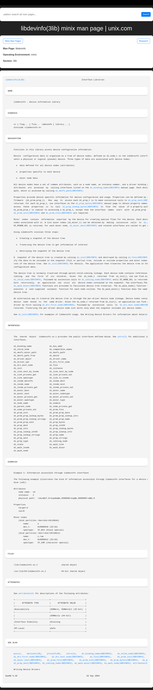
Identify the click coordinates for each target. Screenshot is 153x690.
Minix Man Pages (13, 41)
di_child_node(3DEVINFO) (27, 280)
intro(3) (122, 337)
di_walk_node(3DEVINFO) (117, 663)
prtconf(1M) (53, 654)
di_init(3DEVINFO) (87, 257)
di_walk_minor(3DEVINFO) (27, 286)
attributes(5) (26, 593)
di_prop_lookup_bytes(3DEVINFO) (80, 207)
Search (146, 14)
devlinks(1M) (34, 654)
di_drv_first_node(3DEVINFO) (58, 305)
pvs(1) (17, 654)
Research (143, 41)
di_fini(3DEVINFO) (138, 257)
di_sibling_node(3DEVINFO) (97, 280)
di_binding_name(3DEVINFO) (105, 188)
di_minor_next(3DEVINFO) (27, 660)
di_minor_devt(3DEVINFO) (83, 226)
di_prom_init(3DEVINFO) (27, 213)
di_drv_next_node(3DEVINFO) (135, 305)
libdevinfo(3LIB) (15, 80)
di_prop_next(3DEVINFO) (27, 663)
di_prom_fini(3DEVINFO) (59, 213)
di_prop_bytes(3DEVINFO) (89, 203)
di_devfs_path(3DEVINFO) (69, 191)
